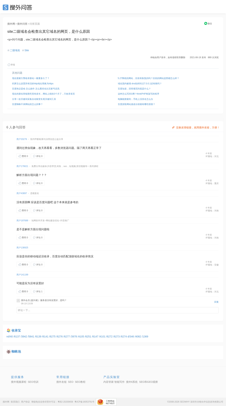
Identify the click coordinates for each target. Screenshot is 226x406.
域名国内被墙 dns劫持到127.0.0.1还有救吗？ (140, 83)
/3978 (74, 336)
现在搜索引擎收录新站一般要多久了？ (30, 78)
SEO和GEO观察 (148, 381)
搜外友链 (61, 381)
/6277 (67, 336)
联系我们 (15, 402)
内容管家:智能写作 (114, 381)
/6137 (17, 336)
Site (27, 50)
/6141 (45, 336)
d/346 (131, 336)
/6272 (109, 336)
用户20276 (21, 139)
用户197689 (22, 220)
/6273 (116, 336)
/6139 (38, 336)
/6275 (52, 336)
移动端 (34, 256)
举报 (11, 64)
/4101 (102, 336)
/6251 (88, 336)
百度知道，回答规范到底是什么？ (134, 88)
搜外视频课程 (18, 381)
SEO (18, 7)
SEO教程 (80, 381)
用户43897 (21, 193)
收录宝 (16, 330)
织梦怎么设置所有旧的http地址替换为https (32, 83)
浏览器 (64, 147)
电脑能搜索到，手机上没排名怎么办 (135, 99)
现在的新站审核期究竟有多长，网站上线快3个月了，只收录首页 (43, 94)
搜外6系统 (132, 381)
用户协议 (25, 402)
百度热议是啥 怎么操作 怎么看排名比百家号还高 (35, 88)
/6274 (124, 336)
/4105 (81, 336)
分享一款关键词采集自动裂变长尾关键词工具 (34, 99)
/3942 (24, 336)
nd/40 (10, 336)
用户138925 (22, 247)
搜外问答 (22, 23)
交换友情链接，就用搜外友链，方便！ (195, 127)
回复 (216, 302)
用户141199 (22, 274)
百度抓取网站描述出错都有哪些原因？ (136, 104)
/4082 (138, 336)
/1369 (145, 336)
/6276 (59, 336)
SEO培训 (33, 381)
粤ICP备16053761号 (84, 402)
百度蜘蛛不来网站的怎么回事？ (27, 104)
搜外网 (11, 23)
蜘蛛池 (16, 351)
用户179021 (22, 166)
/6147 (95, 336)
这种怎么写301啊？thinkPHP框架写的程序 (138, 94)
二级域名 (15, 50)
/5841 (31, 336)
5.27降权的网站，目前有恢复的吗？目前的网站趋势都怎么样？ (148, 78)
